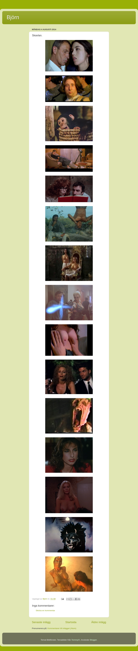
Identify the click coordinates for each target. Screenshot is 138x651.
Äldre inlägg (98, 622)
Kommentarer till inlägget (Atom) (61, 628)
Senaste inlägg (41, 622)
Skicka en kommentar (45, 610)
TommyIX (76, 640)
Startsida (70, 622)
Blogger (93, 640)
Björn (13, 17)
